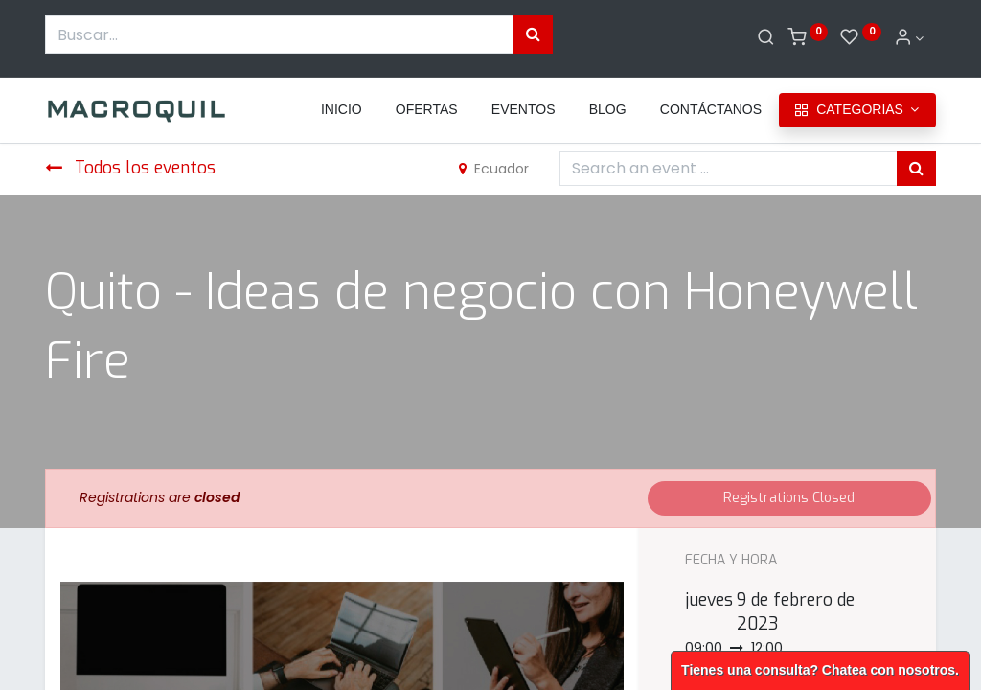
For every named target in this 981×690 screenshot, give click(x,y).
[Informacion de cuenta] (909, 38)
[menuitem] (341, 110)
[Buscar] (766, 38)
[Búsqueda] (533, 34)
